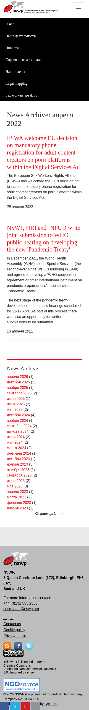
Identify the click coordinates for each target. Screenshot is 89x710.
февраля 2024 (19, 453)
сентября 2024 (19, 426)
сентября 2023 (19, 475)
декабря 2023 (18, 459)
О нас (9, 24)
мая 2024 (15, 442)
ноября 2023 (17, 464)
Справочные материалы (23, 60)
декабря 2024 (18, 415)
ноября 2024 (17, 420)
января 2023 (17, 508)
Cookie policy (14, 630)
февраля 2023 (19, 503)
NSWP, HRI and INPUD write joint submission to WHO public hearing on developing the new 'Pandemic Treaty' (43, 238)
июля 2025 (16, 399)
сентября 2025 (19, 393)
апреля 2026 (17, 377)
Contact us (12, 624)
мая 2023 (15, 486)
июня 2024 (16, 437)
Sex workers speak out (21, 95)
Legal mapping (16, 83)
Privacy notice (14, 636)
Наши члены (15, 71)
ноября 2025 (17, 388)
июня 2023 (16, 481)
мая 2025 (15, 409)
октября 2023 (18, 470)
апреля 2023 (17, 492)
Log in (8, 618)
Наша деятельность (20, 36)
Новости (12, 48)
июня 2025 (16, 404)
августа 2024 (18, 431)
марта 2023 (16, 497)
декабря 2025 (18, 382)
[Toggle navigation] (78, 7)
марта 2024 (16, 448)
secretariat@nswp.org (21, 609)
